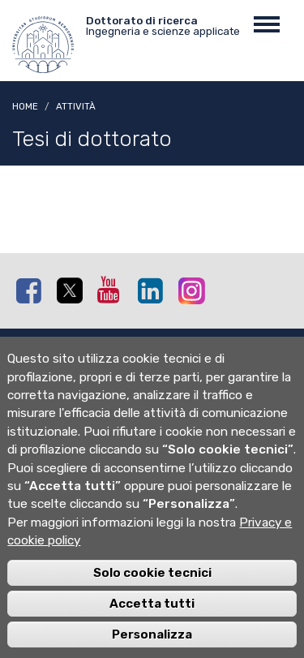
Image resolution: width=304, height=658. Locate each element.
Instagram (194, 290)
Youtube (113, 290)
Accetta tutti (152, 619)
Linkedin (154, 290)
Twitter (73, 291)
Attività (76, 106)
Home (25, 106)
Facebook (32, 290)
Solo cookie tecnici (152, 588)
